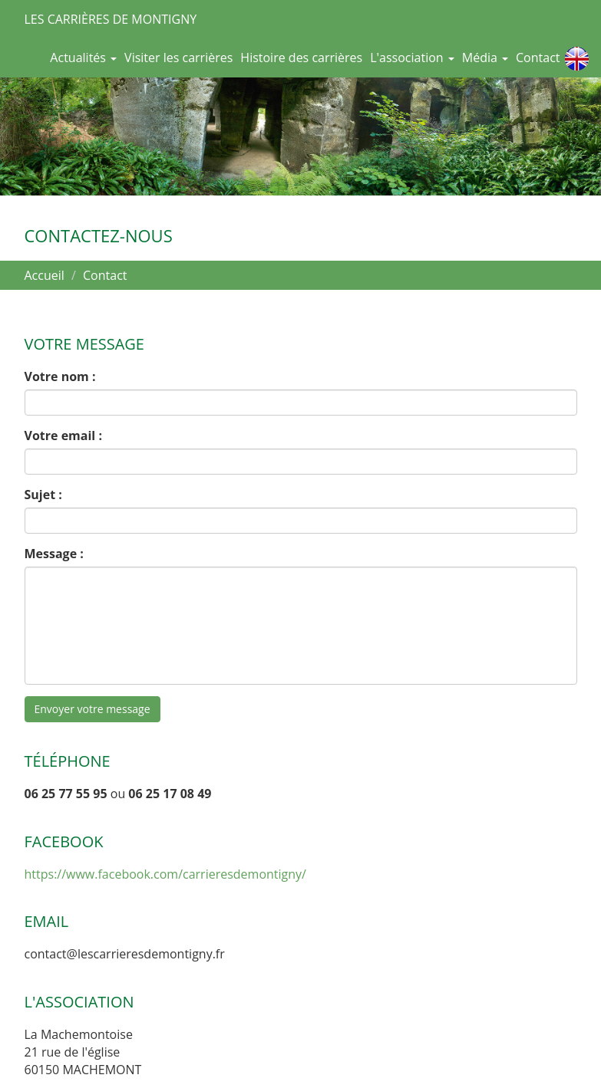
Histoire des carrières (301, 57)
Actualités (83, 57)
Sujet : (43, 494)
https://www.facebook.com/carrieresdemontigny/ (165, 874)
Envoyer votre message (92, 709)
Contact (538, 57)
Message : (54, 553)
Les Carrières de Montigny (111, 19)
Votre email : (63, 435)
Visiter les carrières (178, 57)
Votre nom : (60, 376)
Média (485, 57)
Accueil (44, 275)
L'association (412, 57)
